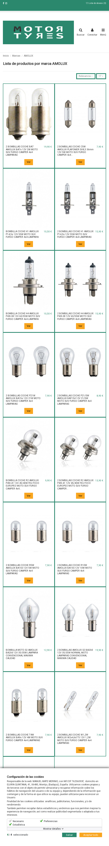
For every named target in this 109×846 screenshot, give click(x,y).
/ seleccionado (17, 834)
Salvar (69, 834)
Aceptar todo (90, 834)
